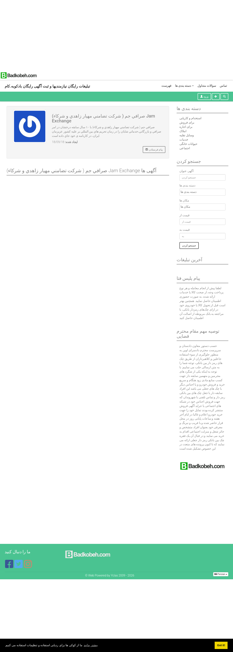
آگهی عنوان (186, 171)
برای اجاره (185, 127)
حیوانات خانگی (188, 144)
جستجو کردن (189, 245)
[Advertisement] (35, 35)
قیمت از (184, 215)
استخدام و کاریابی (190, 118)
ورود (204, 96)
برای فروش (186, 122)
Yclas (114, 575)
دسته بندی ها (184, 86)
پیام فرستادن (154, 149)
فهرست (166, 86)
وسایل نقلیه (186, 135)
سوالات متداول (206, 86)
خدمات (183, 139)
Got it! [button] (221, 645)
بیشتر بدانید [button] (91, 645)
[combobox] (202, 192)
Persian (220, 574)
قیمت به (184, 229)
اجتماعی (184, 148)
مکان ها (184, 200)
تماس (223, 86)
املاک (182, 131)
